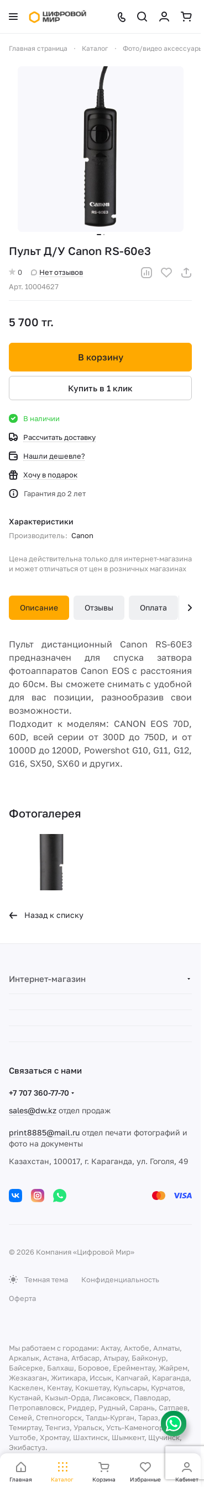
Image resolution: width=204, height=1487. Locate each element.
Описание (39, 607)
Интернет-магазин (47, 979)
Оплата (153, 607)
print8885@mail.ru (44, 1132)
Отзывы (99, 607)
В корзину (100, 357)
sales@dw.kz (32, 1110)
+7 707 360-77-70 (39, 1092)
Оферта (22, 1298)
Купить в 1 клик (100, 388)
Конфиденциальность (120, 1279)
